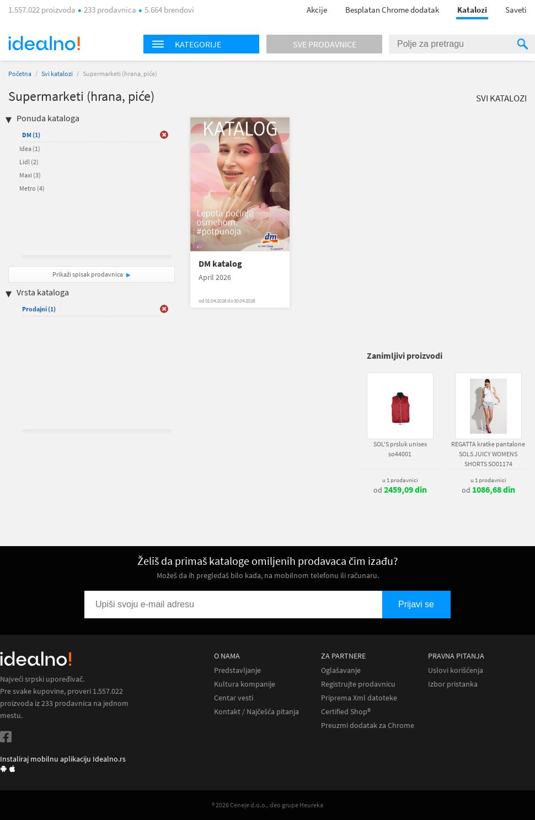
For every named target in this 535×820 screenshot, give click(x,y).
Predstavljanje (237, 670)
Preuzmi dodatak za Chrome (367, 725)
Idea (29, 148)
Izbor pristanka (453, 684)
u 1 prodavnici (400, 480)
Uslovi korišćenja (455, 670)
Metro (32, 188)
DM (31, 135)
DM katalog (220, 263)
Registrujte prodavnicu (358, 684)
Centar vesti (233, 698)
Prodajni (39, 309)
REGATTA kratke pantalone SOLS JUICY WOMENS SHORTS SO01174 (488, 454)
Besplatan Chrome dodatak (392, 9)
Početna (19, 73)
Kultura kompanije (244, 684)
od (400, 490)
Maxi (30, 175)
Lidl (29, 162)
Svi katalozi (57, 73)
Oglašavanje (341, 670)
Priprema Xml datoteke (359, 698)
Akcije (317, 9)
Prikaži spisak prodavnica (87, 274)
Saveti (516, 9)
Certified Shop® (346, 711)
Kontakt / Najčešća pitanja (256, 711)
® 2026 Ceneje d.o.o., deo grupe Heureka (267, 805)
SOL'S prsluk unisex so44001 (400, 449)
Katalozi (472, 9)
